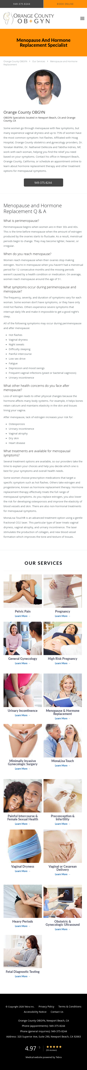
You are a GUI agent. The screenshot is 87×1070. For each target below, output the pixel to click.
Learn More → (23, 615)
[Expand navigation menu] (82, 18)
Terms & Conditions (69, 1006)
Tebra (59, 1057)
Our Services (38, 61)
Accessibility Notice (35, 1011)
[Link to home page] (39, 18)
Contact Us (57, 1011)
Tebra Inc (29, 1006)
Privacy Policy (46, 1006)
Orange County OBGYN (15, 61)
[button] (43, 182)
